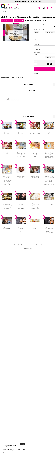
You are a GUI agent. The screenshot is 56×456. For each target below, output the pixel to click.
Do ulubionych (19, 20)
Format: (35, 26)
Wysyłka (46, 244)
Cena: (35, 61)
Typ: (34, 36)
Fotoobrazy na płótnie (15, 77)
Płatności (23, 244)
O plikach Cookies (16, 244)
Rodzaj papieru (37, 52)
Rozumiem (23, 444)
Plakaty (21, 77)
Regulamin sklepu (39, 244)
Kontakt (53, 3)
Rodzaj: (35, 42)
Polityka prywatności (30, 244)
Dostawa (35, 47)
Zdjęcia (4, 11)
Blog (50, 3)
